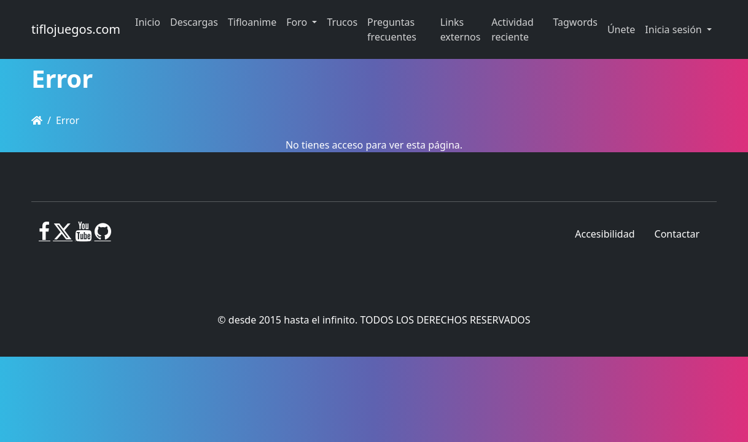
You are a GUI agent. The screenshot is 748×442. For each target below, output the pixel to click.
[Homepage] (36, 120)
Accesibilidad (604, 234)
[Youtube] (83, 236)
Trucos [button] (342, 22)
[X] (62, 236)
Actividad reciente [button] (512, 29)
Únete (621, 29)
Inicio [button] (147, 22)
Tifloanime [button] (252, 22)
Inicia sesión (674, 29)
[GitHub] (103, 236)
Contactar (677, 234)
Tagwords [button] (575, 22)
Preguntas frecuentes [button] (391, 29)
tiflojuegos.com (75, 29)
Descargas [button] (194, 22)
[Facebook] (44, 236)
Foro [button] (298, 22)
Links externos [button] (460, 29)
